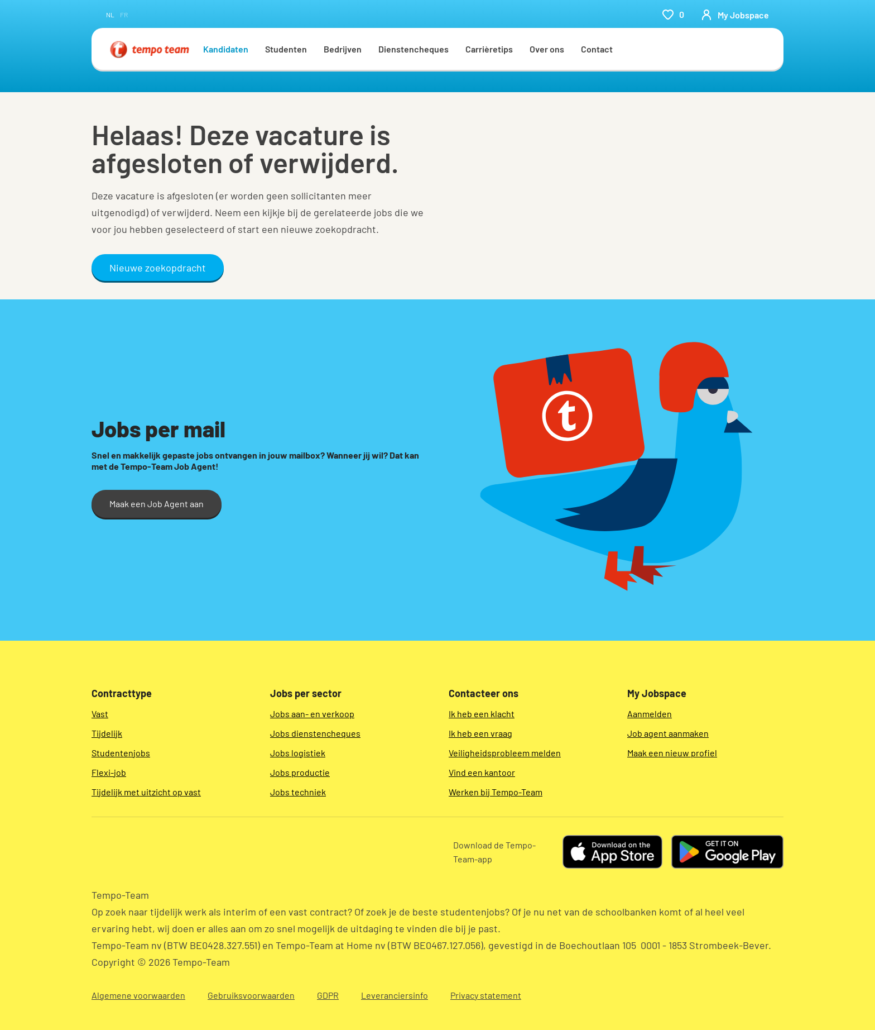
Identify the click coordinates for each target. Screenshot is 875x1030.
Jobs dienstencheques (315, 733)
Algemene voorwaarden (138, 995)
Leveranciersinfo (394, 995)
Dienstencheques (413, 49)
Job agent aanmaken (668, 733)
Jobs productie (300, 772)
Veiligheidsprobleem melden (505, 752)
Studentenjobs (121, 752)
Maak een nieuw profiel (672, 752)
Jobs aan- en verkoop (312, 713)
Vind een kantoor (482, 772)
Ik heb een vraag (480, 733)
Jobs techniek (298, 791)
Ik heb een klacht (482, 713)
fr (124, 14)
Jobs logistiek (297, 752)
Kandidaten (225, 49)
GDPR (328, 995)
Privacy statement (485, 995)
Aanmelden (649, 713)
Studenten (286, 49)
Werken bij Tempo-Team (495, 791)
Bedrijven (343, 49)
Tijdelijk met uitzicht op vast (146, 791)
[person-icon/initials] (735, 14)
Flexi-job (109, 772)
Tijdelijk (107, 733)
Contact (597, 49)
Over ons (547, 49)
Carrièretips (489, 49)
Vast (100, 713)
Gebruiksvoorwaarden (251, 995)
